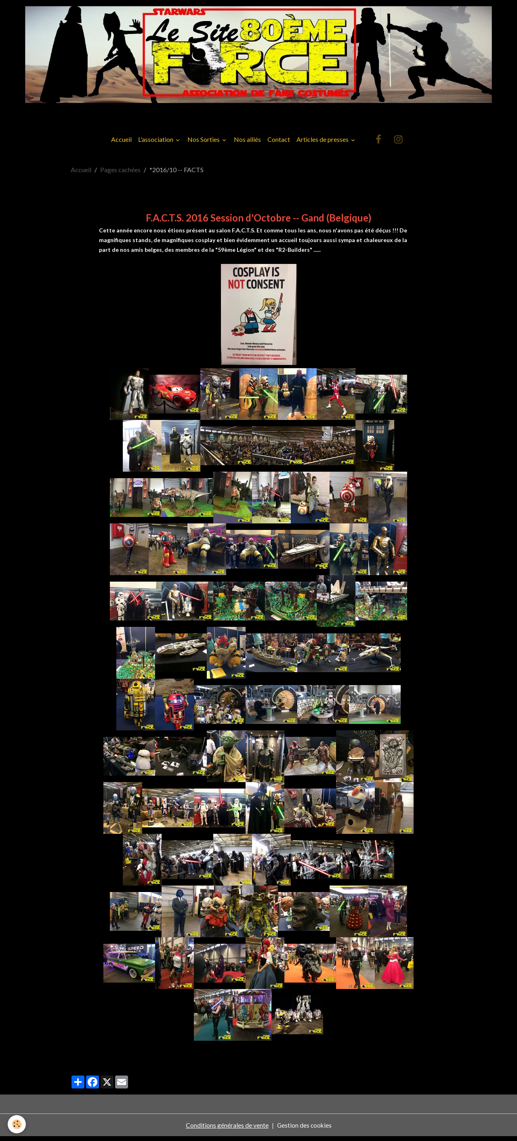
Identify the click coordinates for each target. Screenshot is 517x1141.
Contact (278, 144)
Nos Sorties (204, 144)
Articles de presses (323, 144)
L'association (156, 144)
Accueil (121, 144)
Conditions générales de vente (226, 1129)
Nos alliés (247, 144)
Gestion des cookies (304, 1129)
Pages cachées (120, 174)
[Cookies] (17, 1124)
